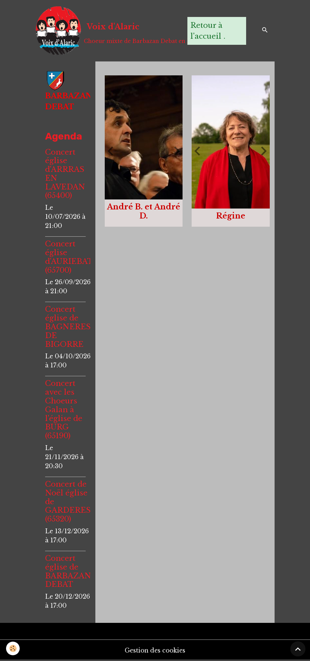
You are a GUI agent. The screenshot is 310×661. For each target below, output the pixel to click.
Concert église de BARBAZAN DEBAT (68, 571)
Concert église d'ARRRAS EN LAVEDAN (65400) (65, 174)
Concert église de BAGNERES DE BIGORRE (68, 326)
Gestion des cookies (155, 650)
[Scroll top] (297, 648)
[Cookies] (13, 648)
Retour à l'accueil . (207, 31)
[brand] (108, 30)
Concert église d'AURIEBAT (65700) (69, 256)
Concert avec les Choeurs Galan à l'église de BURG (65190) (63, 409)
